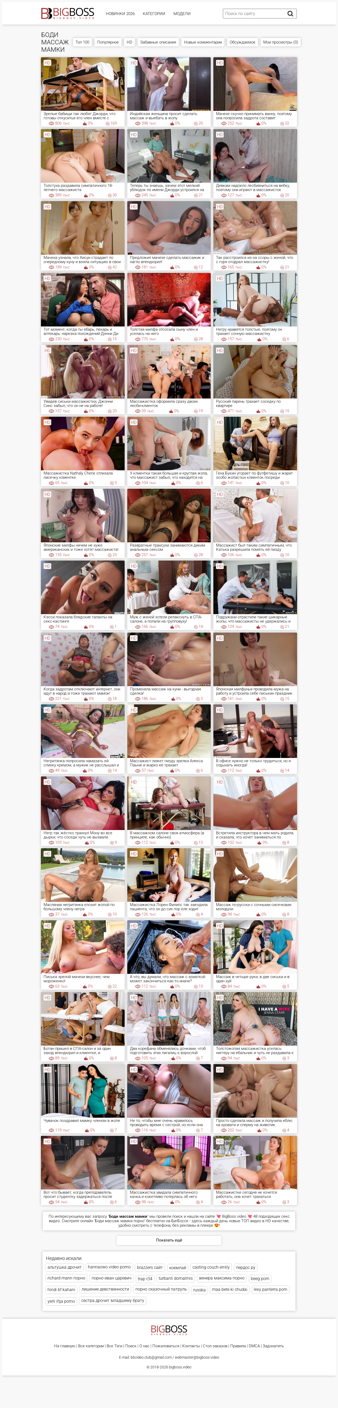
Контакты (191, 1346)
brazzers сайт (150, 1267)
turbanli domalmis (176, 1278)
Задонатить (273, 1346)
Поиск (131, 1346)
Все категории (91, 1346)
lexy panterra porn (270, 1289)
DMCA (254, 1346)
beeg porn (260, 1278)
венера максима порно (222, 1278)
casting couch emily (211, 1267)
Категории (154, 13)
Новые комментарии (203, 42)
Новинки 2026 (120, 13)
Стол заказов (215, 1346)
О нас (144, 1346)
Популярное (108, 42)
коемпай (177, 1267)
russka (199, 1289)
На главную (64, 1346)
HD (129, 42)
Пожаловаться (165, 1346)
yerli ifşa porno (61, 1301)
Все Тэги (114, 1346)
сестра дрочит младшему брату (112, 1300)
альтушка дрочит (65, 1267)
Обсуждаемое (242, 42)
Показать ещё (169, 1240)
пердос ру (245, 1267)
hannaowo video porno (109, 1266)
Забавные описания (158, 42)
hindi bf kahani (61, 1289)
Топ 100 (82, 42)
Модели (182, 13)
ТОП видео (251, 1221)
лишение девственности (105, 1289)
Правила (238, 1346)
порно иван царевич (112, 1278)
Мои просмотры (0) (280, 42)
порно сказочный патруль (161, 1289)
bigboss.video (180, 1367)
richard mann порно (66, 1278)
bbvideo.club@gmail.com (151, 1357)
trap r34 (145, 1278)
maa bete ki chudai (229, 1289)
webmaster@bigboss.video (197, 1357)
